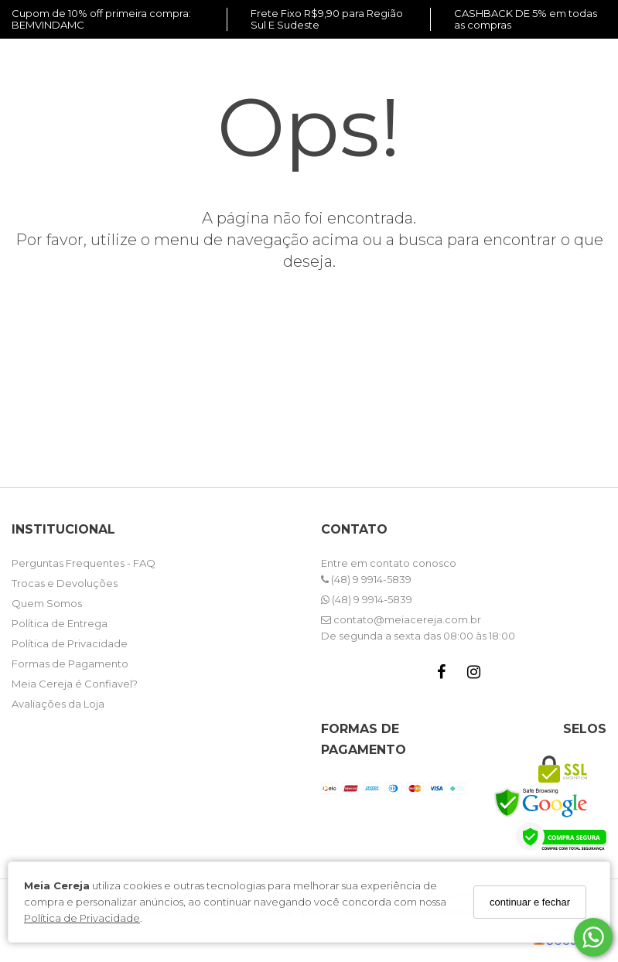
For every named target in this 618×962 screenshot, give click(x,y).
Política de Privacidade (82, 918)
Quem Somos (47, 603)
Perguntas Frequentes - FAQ (83, 563)
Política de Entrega (60, 623)
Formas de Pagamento (70, 663)
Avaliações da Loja (58, 704)
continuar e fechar (530, 902)
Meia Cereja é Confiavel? (75, 683)
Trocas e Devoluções (65, 583)
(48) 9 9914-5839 (366, 579)
